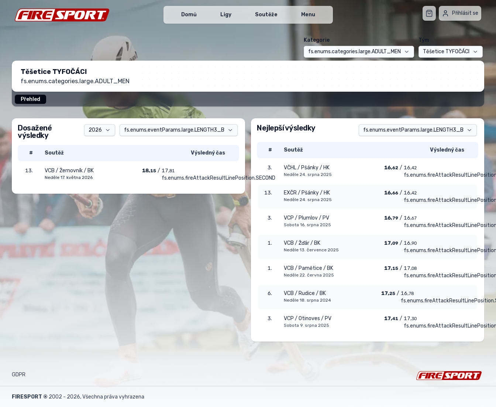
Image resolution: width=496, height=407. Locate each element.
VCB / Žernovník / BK (69, 170)
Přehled (30, 99)
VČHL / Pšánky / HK (307, 168)
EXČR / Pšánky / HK (307, 193)
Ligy (225, 14)
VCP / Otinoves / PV (307, 318)
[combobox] (359, 52)
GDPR (18, 375)
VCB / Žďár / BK (302, 243)
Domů (189, 14)
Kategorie (317, 40)
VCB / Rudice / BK (305, 293)
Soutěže (266, 14)
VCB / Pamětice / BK (308, 268)
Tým (423, 40)
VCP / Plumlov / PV (306, 218)
